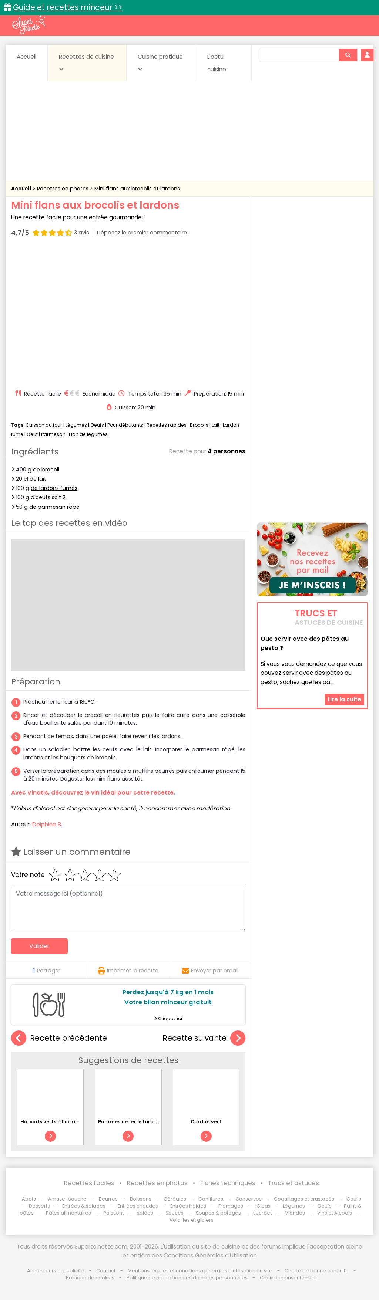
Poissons (114, 1213)
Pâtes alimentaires (68, 1213)
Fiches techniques (227, 1183)
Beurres (108, 1199)
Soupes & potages (218, 1213)
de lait (38, 479)
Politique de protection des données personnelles (187, 1277)
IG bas (263, 1206)
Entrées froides (188, 1206)
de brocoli (46, 469)
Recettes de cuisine (86, 62)
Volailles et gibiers (192, 1220)
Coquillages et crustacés (304, 1199)
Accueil (26, 57)
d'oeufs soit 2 (48, 497)
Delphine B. (47, 824)
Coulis (353, 1199)
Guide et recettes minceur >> (68, 7)
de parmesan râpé (54, 507)
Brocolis (199, 425)
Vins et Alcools (334, 1213)
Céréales (175, 1199)
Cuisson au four (44, 425)
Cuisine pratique (160, 62)
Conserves (248, 1199)
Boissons (140, 1199)
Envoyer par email (210, 970)
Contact (105, 1270)
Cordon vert (206, 1121)
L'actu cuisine (216, 63)
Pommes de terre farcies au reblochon (146, 1121)
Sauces (174, 1213)
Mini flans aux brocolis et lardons (137, 188)
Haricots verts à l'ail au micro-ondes (66, 1121)
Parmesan (53, 434)
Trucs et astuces (293, 1183)
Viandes (295, 1213)
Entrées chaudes (138, 1206)
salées (145, 1213)
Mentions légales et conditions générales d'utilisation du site (200, 1270)
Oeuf (32, 434)
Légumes (76, 425)
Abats (29, 1199)
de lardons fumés (54, 488)
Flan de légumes (88, 434)
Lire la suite (344, 699)
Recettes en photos (63, 188)
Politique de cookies (90, 1277)
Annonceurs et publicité (55, 1270)
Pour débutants (125, 425)
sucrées (263, 1213)
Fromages (230, 1206)
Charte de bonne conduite (317, 1270)
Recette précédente (59, 1038)
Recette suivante (203, 1038)
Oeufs (97, 425)
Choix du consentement (288, 1277)
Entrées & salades (83, 1206)
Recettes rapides (167, 425)
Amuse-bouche (67, 1199)
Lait (215, 425)
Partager (46, 970)
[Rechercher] (348, 55)
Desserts (39, 1206)
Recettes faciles (89, 1183)
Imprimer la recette (128, 970)
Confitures (210, 1199)
